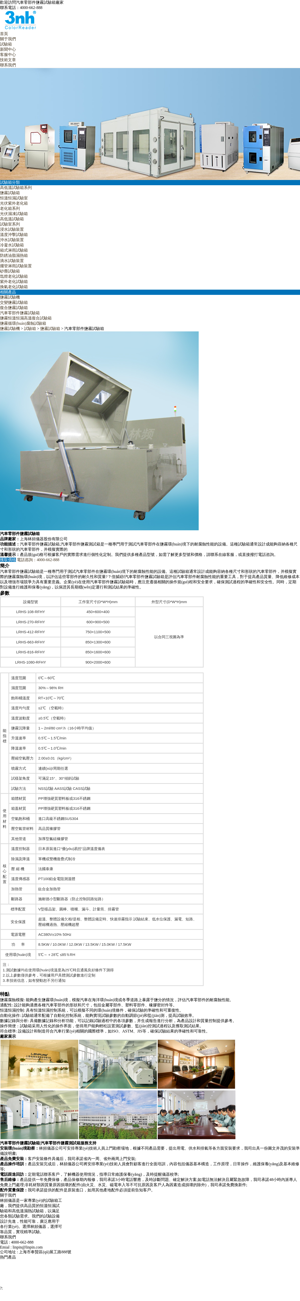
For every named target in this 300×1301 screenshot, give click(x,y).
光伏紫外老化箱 (14, 203)
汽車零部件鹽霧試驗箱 (20, 313)
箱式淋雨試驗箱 (14, 250)
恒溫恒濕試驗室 (14, 198)
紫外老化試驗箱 (14, 281)
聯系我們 (8, 65)
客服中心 (8, 54)
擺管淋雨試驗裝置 (16, 266)
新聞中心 (8, 49)
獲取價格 (8, 560)
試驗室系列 (10, 224)
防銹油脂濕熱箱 (14, 255)
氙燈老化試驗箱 (14, 276)
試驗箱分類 (10, 182)
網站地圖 (174, 1298)
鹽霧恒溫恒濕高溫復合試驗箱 (26, 318)
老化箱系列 (10, 208)
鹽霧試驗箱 (10, 193)
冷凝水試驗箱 (12, 245)
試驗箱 (6, 44)
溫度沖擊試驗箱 (14, 234)
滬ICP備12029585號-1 (217, 1298)
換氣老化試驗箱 (14, 287)
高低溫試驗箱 (12, 219)
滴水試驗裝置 (12, 261)
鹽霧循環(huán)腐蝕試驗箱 (23, 323)
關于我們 (8, 39)
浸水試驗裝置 (12, 229)
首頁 (4, 34)
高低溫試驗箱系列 (16, 187)
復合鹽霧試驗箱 (14, 308)
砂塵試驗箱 (10, 271)
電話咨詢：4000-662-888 (38, 560)
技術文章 (8, 60)
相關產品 (8, 292)
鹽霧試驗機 (10, 297)
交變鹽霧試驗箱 (14, 302)
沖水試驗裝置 (12, 240)
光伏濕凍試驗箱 (14, 214)
